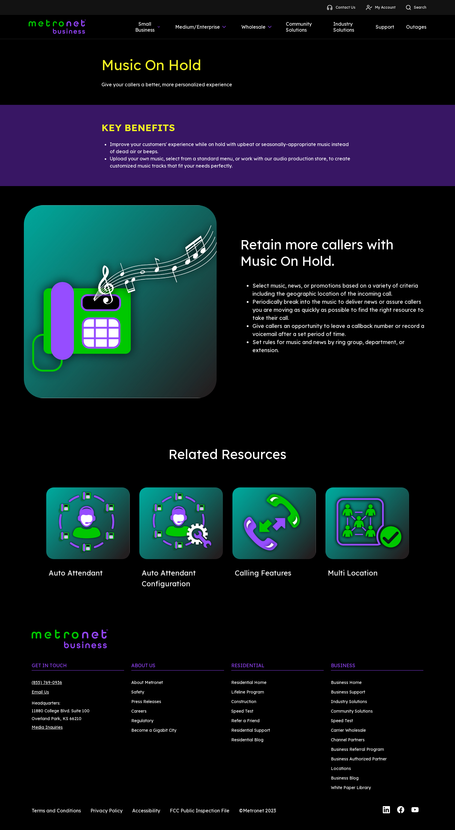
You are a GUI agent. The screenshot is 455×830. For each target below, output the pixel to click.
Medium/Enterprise (201, 27)
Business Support (348, 692)
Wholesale (257, 27)
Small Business (148, 27)
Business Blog (345, 778)
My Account (380, 7)
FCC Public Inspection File (199, 811)
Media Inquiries (47, 727)
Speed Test (242, 711)
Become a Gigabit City (153, 730)
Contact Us (340, 7)
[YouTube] (415, 810)
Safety (137, 692)
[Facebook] (400, 810)
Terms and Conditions (56, 811)
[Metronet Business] (57, 27)
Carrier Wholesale (348, 730)
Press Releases (146, 701)
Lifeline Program (247, 692)
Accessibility (146, 811)
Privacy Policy (106, 811)
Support (385, 27)
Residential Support (250, 730)
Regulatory (142, 720)
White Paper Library (351, 787)
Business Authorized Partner (359, 759)
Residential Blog (247, 739)
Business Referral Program (357, 749)
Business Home (346, 682)
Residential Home (248, 682)
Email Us (40, 692)
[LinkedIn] (386, 810)
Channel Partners (348, 739)
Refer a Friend (245, 720)
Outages (416, 27)
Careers (138, 711)
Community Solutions (299, 27)
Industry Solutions (343, 27)
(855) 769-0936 (47, 682)
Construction (243, 701)
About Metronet (147, 682)
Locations (341, 768)
